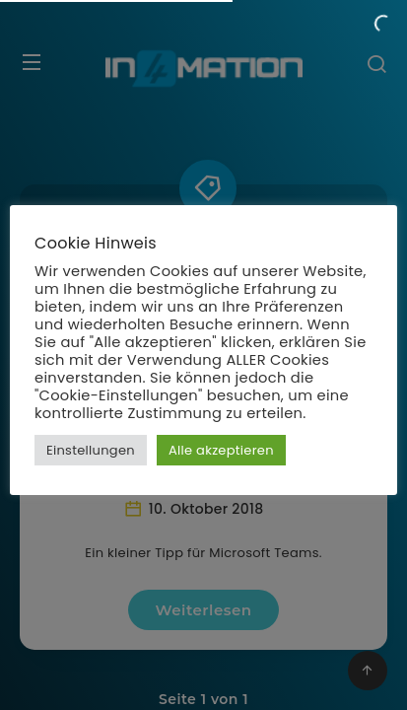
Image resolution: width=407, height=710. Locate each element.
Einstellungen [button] (90, 450)
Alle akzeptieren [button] (221, 450)
